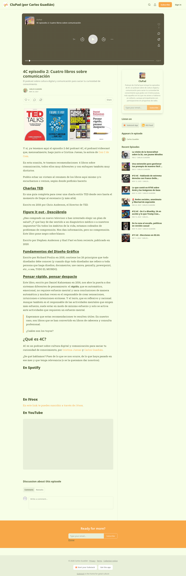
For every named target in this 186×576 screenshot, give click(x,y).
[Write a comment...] (71, 502)
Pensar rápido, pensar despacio (50, 276)
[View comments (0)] (159, 33)
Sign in (178, 4)
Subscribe (165, 4)
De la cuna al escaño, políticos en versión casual (147, 227)
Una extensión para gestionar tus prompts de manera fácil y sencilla (147, 168)
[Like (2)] (27, 99)
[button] (74, 39)
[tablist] (34, 489)
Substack (80, 574)
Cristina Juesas (72, 349)
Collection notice (110, 561)
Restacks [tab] (39, 490)
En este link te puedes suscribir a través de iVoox (53, 405)
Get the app (105, 567)
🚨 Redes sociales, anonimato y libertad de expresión (146, 204)
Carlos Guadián (35, 89)
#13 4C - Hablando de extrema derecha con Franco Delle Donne (147, 180)
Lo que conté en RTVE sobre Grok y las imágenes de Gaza (146, 192)
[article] (142, 158)
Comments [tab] (29, 490)
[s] (126, 158)
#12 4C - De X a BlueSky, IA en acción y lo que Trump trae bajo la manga (146, 215)
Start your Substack (85, 567)
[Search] (149, 4)
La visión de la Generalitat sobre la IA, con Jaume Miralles (147, 156)
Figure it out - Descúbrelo (45, 212)
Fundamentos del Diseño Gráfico (51, 251)
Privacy (92, 561)
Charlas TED (33, 188)
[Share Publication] (155, 4)
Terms (99, 561)
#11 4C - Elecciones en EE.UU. (146, 238)
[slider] (91, 60)
